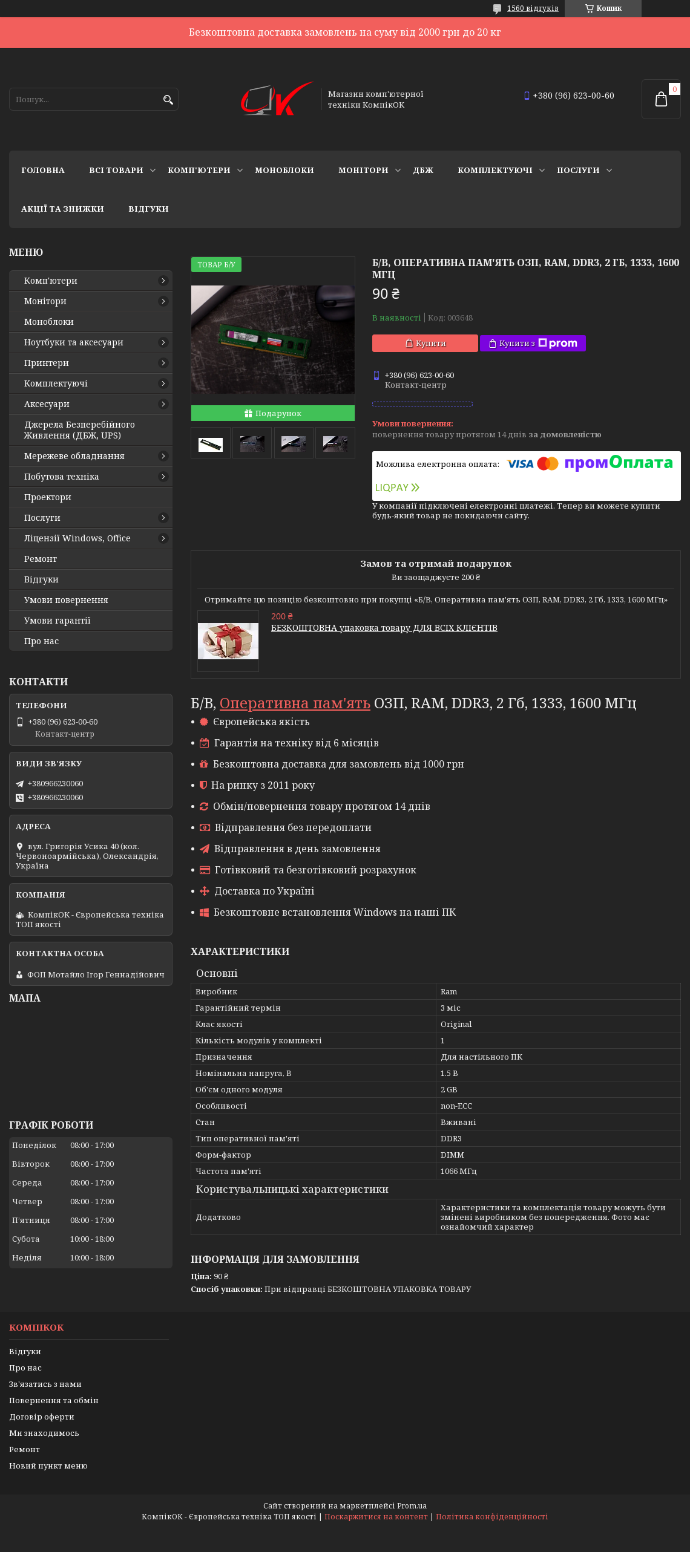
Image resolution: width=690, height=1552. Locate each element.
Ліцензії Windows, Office (77, 538)
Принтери (46, 362)
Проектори (47, 497)
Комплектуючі (495, 170)
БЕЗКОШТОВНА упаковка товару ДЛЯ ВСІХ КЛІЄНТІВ (384, 627)
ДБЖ (423, 170)
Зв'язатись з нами (45, 1383)
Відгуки (148, 208)
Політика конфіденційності (492, 1516)
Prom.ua (412, 1506)
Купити (431, 342)
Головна (43, 170)
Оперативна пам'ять (295, 702)
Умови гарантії (57, 620)
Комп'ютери (199, 170)
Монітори (363, 170)
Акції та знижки (62, 208)
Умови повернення (66, 600)
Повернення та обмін (54, 1400)
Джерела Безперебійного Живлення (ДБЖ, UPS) (79, 430)
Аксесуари (47, 404)
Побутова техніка (61, 476)
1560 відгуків (533, 8)
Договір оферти (41, 1416)
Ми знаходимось (44, 1432)
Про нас (41, 641)
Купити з (538, 343)
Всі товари (116, 170)
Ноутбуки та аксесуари (73, 342)
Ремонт (40, 558)
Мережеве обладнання (74, 456)
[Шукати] (168, 100)
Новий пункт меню (48, 1465)
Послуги (578, 170)
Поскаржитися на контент (376, 1516)
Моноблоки (284, 170)
